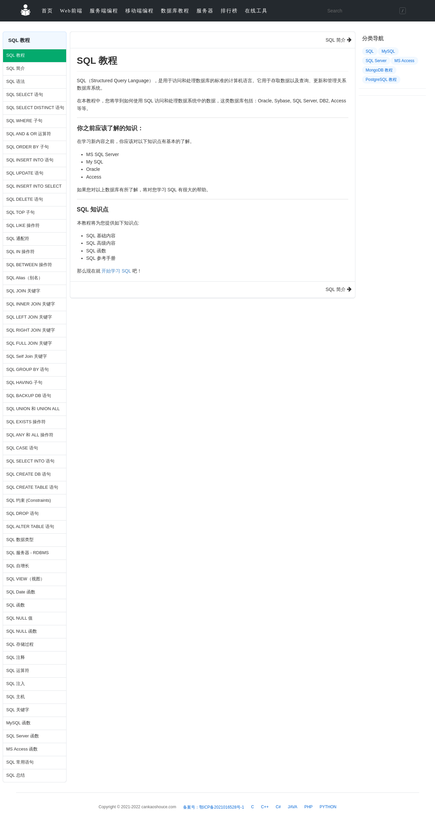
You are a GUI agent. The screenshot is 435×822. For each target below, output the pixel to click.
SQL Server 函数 (22, 735)
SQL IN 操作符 (20, 251)
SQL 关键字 (17, 709)
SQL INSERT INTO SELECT (34, 186)
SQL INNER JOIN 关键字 (30, 303)
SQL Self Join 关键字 (26, 356)
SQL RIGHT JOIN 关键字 (30, 330)
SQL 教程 (15, 55)
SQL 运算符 (17, 670)
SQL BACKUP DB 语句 (28, 395)
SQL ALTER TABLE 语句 (30, 526)
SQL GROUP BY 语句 (27, 369)
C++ (265, 807)
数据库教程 (175, 10)
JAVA (292, 807)
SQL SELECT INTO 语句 (30, 461)
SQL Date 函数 (20, 591)
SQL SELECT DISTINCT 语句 (34, 107)
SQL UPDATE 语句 (25, 173)
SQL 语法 (15, 81)
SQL (370, 51)
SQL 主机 (15, 696)
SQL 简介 (15, 68)
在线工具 (256, 10)
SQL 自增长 (17, 565)
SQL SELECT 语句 (24, 94)
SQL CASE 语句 (22, 447)
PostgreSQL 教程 (381, 79)
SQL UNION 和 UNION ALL (33, 408)
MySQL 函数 (18, 722)
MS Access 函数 (22, 749)
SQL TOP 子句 (20, 212)
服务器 (205, 10)
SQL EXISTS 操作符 (26, 421)
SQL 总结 (15, 775)
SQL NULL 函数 (21, 631)
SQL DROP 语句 (22, 513)
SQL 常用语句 (20, 762)
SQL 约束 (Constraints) (28, 500)
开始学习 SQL (116, 271)
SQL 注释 (15, 657)
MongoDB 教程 (379, 70)
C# (278, 807)
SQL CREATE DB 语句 (28, 474)
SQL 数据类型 (20, 539)
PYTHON (327, 807)
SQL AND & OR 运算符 (28, 133)
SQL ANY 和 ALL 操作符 (29, 434)
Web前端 (71, 10)
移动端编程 (139, 10)
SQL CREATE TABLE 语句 (32, 487)
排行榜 (229, 10)
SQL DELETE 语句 (24, 199)
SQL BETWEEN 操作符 (29, 264)
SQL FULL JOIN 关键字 (29, 343)
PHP (308, 807)
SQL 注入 (15, 683)
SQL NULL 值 (19, 618)
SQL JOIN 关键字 (23, 290)
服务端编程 (104, 10)
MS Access (404, 60)
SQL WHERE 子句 (24, 120)
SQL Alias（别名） (24, 277)
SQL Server (376, 60)
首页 (47, 10)
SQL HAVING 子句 (24, 382)
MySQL (388, 51)
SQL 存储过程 (20, 644)
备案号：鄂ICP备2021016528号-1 (213, 807)
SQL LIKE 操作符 (23, 225)
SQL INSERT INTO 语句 (29, 159)
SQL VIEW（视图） (25, 578)
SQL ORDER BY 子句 (27, 146)
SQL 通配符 (17, 238)
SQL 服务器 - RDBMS (27, 552)
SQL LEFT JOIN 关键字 (29, 317)
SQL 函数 (15, 605)
